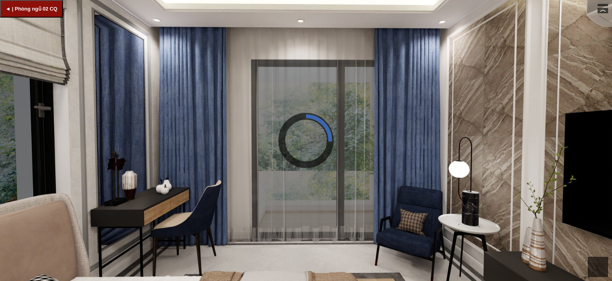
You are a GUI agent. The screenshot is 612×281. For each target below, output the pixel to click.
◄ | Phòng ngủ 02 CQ (31, 9)
